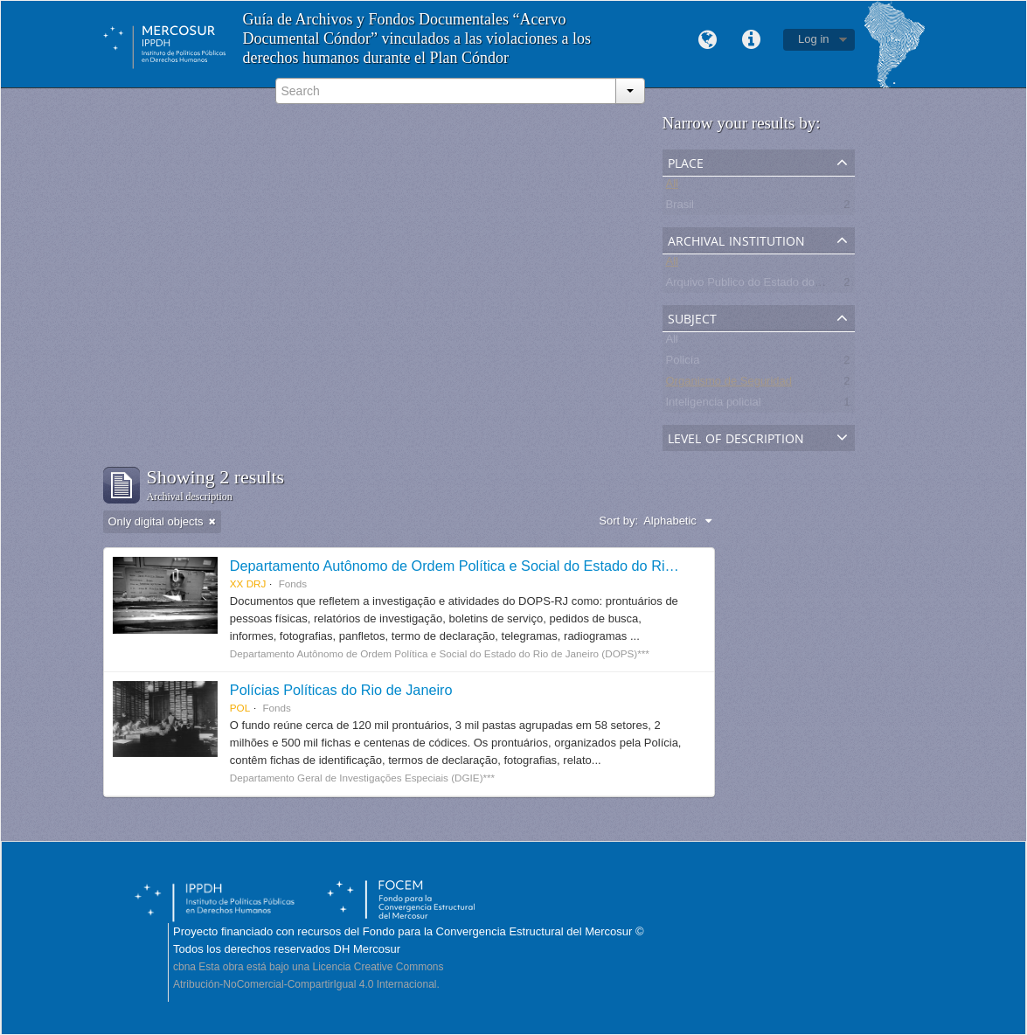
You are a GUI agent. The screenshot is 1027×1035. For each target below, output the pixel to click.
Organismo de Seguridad (729, 384)
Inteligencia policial (713, 405)
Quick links (751, 40)
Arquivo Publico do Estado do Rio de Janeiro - (782, 285)
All (672, 186)
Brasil (680, 207)
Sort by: (618, 520)
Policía (683, 363)
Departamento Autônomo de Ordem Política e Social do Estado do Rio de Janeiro (486, 565)
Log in (813, 38)
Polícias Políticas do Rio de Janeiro (341, 690)
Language (707, 40)
